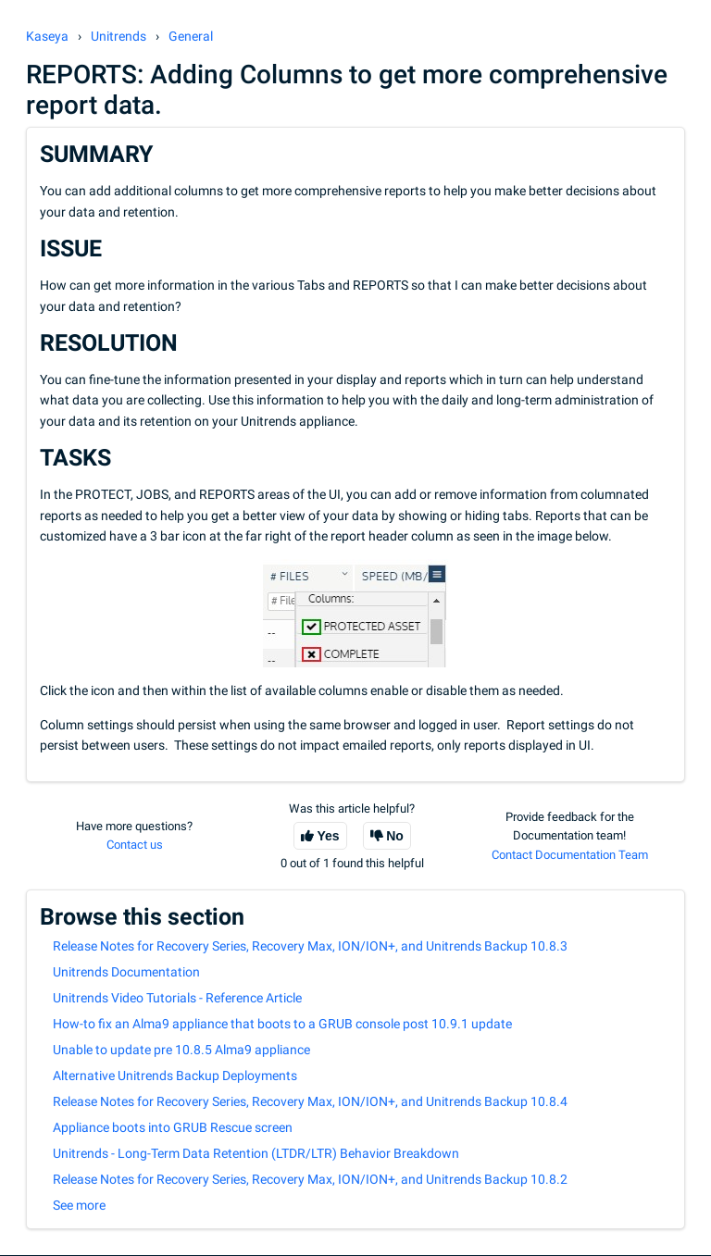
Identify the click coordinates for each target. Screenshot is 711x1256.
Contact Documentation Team (570, 855)
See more (79, 1205)
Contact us (134, 845)
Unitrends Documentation (126, 971)
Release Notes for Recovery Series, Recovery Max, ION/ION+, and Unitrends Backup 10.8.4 (310, 1101)
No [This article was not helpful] (395, 835)
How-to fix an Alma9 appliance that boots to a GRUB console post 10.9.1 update (282, 1023)
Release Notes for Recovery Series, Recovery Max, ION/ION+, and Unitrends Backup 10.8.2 (310, 1179)
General (190, 36)
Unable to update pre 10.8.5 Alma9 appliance (181, 1049)
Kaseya (47, 36)
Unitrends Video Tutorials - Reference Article (177, 997)
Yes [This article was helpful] (329, 835)
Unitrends (118, 36)
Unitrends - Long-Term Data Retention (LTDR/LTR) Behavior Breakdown (256, 1153)
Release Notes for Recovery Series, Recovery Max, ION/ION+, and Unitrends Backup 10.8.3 (310, 946)
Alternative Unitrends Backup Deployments (175, 1075)
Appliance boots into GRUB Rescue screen (173, 1127)
